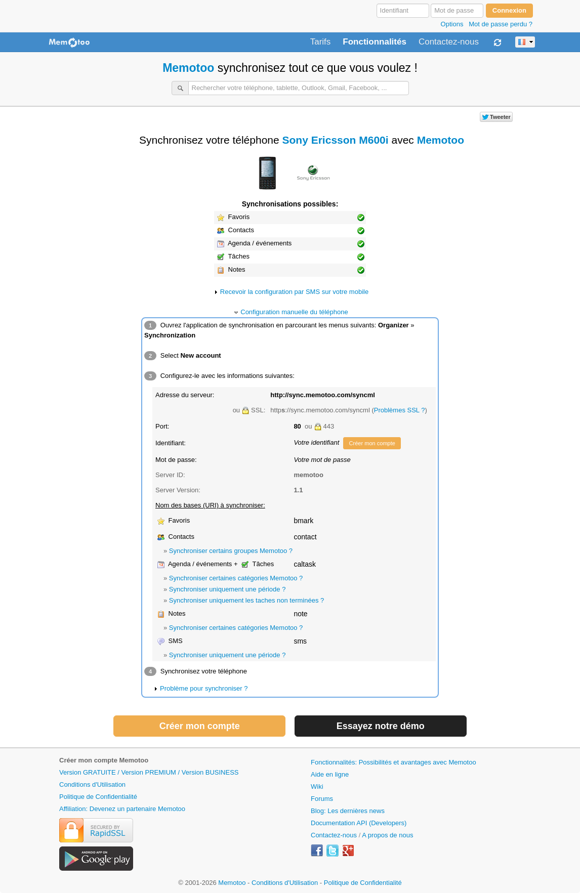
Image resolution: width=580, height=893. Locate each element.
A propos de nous (387, 835)
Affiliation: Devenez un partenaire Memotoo (122, 809)
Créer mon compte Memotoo (103, 760)
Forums (322, 798)
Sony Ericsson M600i (335, 140)
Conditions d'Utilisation (92, 784)
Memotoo (188, 67)
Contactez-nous (449, 42)
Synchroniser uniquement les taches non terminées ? (246, 600)
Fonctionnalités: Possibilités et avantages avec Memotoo (393, 762)
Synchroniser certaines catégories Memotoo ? (236, 578)
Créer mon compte (372, 443)
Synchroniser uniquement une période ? (227, 589)
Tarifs (320, 42)
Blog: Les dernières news (348, 811)
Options (452, 24)
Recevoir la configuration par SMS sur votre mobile (294, 291)
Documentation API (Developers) (358, 823)
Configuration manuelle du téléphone (294, 312)
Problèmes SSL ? (399, 410)
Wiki (317, 786)
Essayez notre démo (381, 726)
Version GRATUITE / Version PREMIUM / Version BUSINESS (148, 772)
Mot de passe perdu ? (500, 24)
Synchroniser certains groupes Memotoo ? (231, 551)
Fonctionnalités (374, 42)
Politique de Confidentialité (98, 796)
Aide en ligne (330, 774)
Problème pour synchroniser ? (203, 688)
